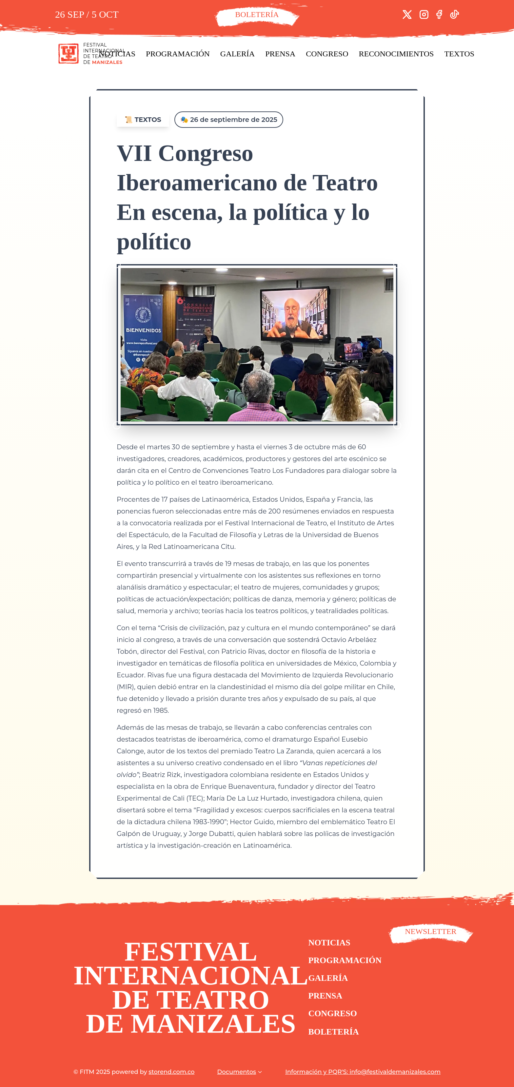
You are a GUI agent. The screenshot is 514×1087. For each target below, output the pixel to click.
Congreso (327, 53)
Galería (237, 53)
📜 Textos (143, 120)
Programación (178, 53)
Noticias (117, 53)
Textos (459, 53)
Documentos (240, 1072)
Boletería (337, 1036)
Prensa (280, 53)
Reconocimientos (396, 53)
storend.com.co (171, 1072)
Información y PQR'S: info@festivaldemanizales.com (363, 1072)
